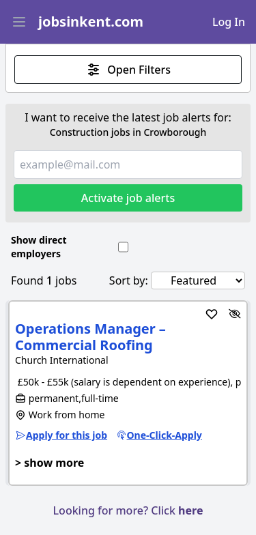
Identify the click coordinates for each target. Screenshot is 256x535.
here (190, 510)
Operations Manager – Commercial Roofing (90, 336)
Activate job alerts (128, 197)
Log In (228, 21)
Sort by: (128, 280)
